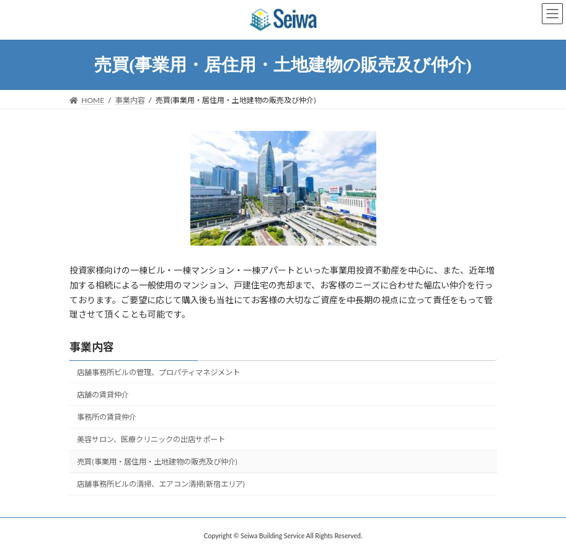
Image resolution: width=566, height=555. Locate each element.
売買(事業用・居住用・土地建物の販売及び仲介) (157, 461)
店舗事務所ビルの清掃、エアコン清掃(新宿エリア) (161, 484)
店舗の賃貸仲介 (103, 394)
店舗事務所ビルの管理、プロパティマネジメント (158, 372)
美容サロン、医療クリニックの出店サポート (151, 439)
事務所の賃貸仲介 (106, 417)
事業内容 (91, 346)
